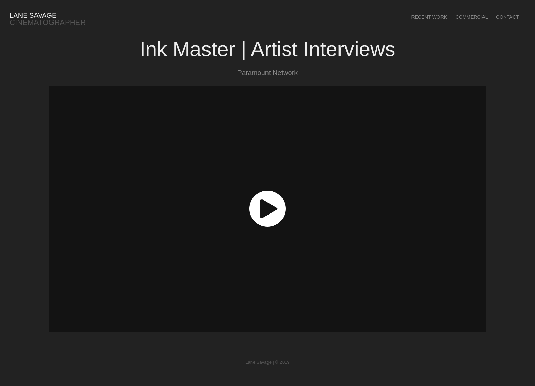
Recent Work (429, 17)
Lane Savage (33, 15)
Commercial (472, 17)
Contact (507, 17)
